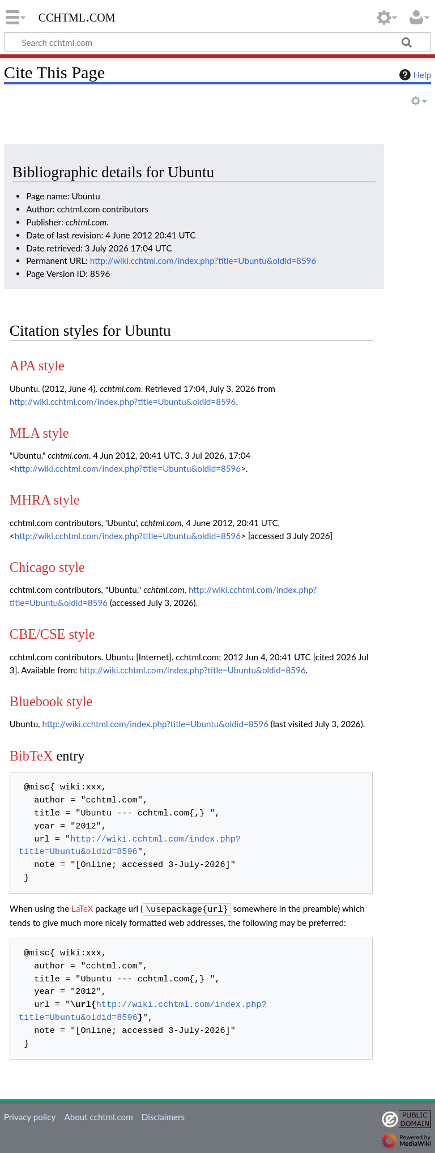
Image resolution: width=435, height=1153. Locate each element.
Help (413, 74)
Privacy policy (30, 1116)
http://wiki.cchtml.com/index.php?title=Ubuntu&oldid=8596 (203, 260)
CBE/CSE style (52, 634)
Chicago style (47, 567)
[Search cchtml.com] (217, 42)
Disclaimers (163, 1116)
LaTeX (82, 908)
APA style (37, 365)
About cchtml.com (98, 1116)
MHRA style (45, 499)
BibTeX (31, 755)
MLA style (39, 433)
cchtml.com (77, 16)
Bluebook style (51, 701)
